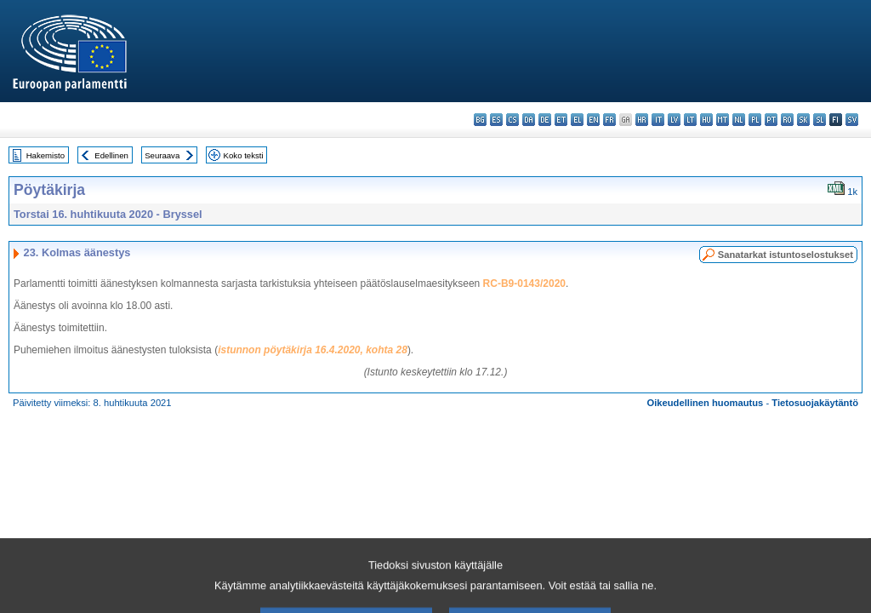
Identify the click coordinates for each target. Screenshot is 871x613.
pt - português (771, 119)
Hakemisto (45, 155)
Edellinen (111, 155)
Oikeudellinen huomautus (705, 403)
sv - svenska (851, 119)
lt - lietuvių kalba (690, 119)
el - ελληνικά (577, 119)
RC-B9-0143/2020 (524, 283)
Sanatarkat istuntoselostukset (785, 254)
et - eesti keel (561, 119)
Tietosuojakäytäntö (814, 403)
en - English (593, 119)
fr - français (609, 119)
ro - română (787, 119)
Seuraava (162, 155)
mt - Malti (722, 119)
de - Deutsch (544, 119)
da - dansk (528, 119)
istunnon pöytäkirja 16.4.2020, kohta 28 (312, 350)
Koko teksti (244, 155)
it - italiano (658, 119)
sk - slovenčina (803, 119)
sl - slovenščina (819, 119)
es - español (496, 119)
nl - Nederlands (738, 119)
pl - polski (755, 119)
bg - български (480, 119)
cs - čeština (512, 119)
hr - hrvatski (641, 119)
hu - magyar (706, 119)
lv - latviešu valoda (674, 119)
